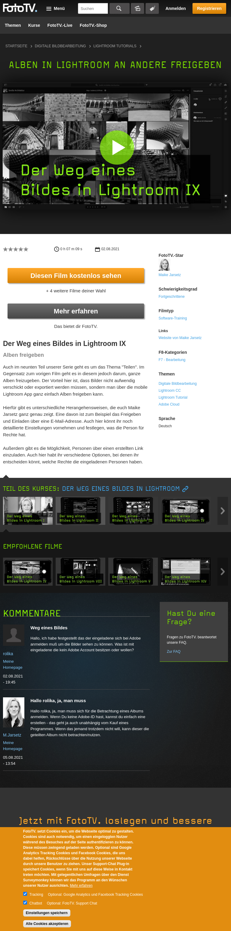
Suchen (119, 8)
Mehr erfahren (76, 311)
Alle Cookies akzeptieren (47, 924)
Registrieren (209, 8)
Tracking (36, 894)
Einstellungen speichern (47, 913)
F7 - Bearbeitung (172, 360)
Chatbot (35, 903)
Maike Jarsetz (170, 275)
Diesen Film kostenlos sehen (75, 275)
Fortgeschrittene (172, 296)
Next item (222, 511)
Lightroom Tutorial (173, 397)
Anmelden (175, 8)
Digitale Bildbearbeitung (60, 46)
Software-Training (173, 318)
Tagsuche (152, 8)
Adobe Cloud (169, 404)
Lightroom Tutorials (115, 46)
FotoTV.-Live (59, 25)
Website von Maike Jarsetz (180, 338)
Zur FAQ (173, 651)
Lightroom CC (170, 390)
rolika (8, 653)
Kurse (34, 25)
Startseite (16, 46)
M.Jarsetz (12, 735)
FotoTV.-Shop (93, 25)
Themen (13, 25)
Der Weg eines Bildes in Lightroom (121, 489)
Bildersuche (137, 8)
